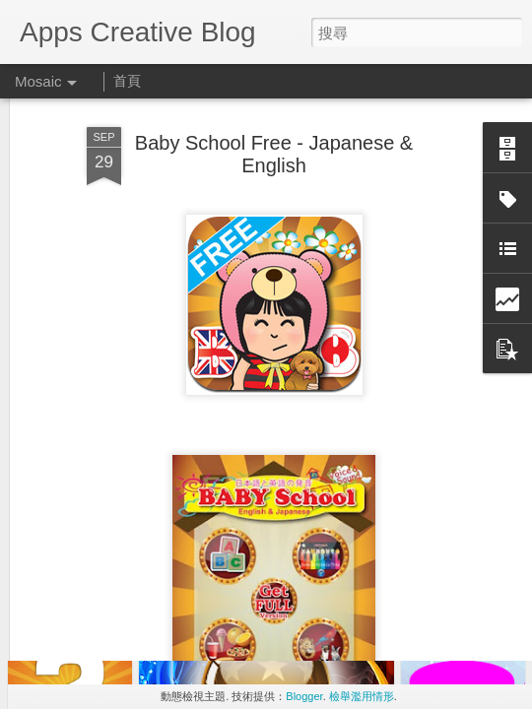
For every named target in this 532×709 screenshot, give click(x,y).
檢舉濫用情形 (361, 696)
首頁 (127, 81)
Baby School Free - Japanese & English (274, 112)
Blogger (304, 696)
